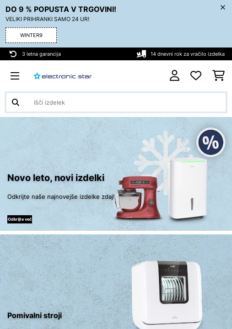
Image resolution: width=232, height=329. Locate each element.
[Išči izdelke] (116, 102)
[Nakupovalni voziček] (218, 76)
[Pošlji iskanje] (15, 102)
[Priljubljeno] (195, 76)
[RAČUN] (174, 75)
